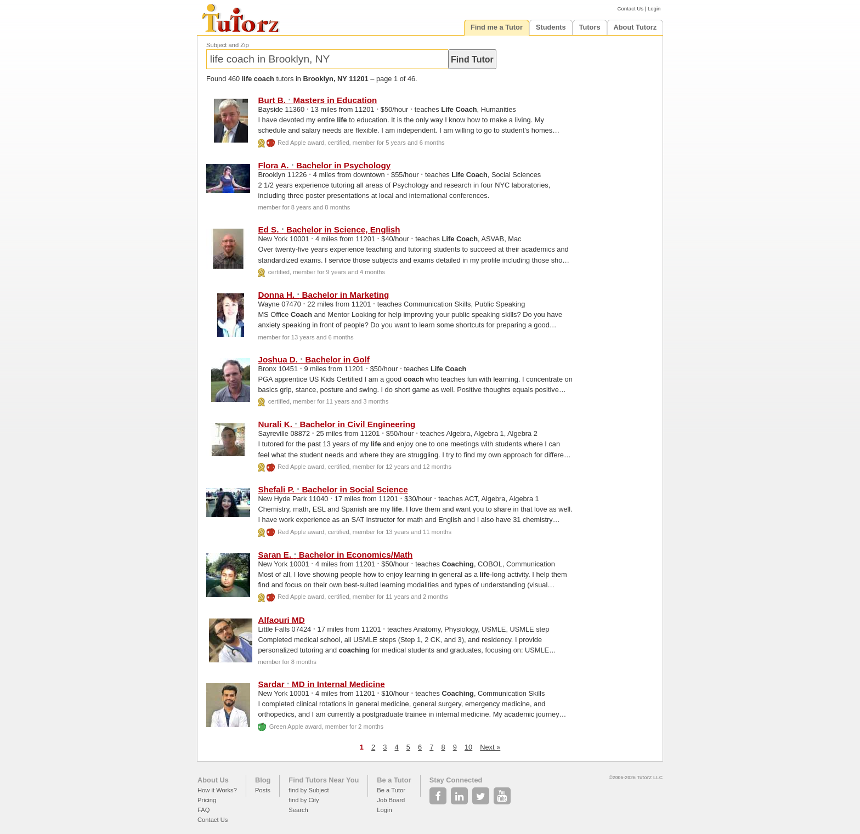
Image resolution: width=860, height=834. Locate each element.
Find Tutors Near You (323, 780)
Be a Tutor (394, 780)
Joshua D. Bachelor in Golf (313, 359)
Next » (490, 747)
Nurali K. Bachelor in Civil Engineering (336, 424)
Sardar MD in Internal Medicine (321, 684)
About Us (213, 780)
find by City (303, 800)
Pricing (206, 800)
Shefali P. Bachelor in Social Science (333, 489)
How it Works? (217, 790)
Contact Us (630, 8)
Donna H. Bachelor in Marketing (323, 294)
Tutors (590, 27)
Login (654, 8)
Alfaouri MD (281, 620)
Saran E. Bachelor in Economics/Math (335, 554)
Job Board (391, 800)
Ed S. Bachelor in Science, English (329, 229)
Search (298, 810)
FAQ (203, 810)
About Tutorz (635, 27)
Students (551, 27)
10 (468, 747)
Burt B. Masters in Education (317, 100)
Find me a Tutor (497, 27)
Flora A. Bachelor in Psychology (324, 165)
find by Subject (308, 790)
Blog (262, 780)
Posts (262, 790)
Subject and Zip (227, 45)
